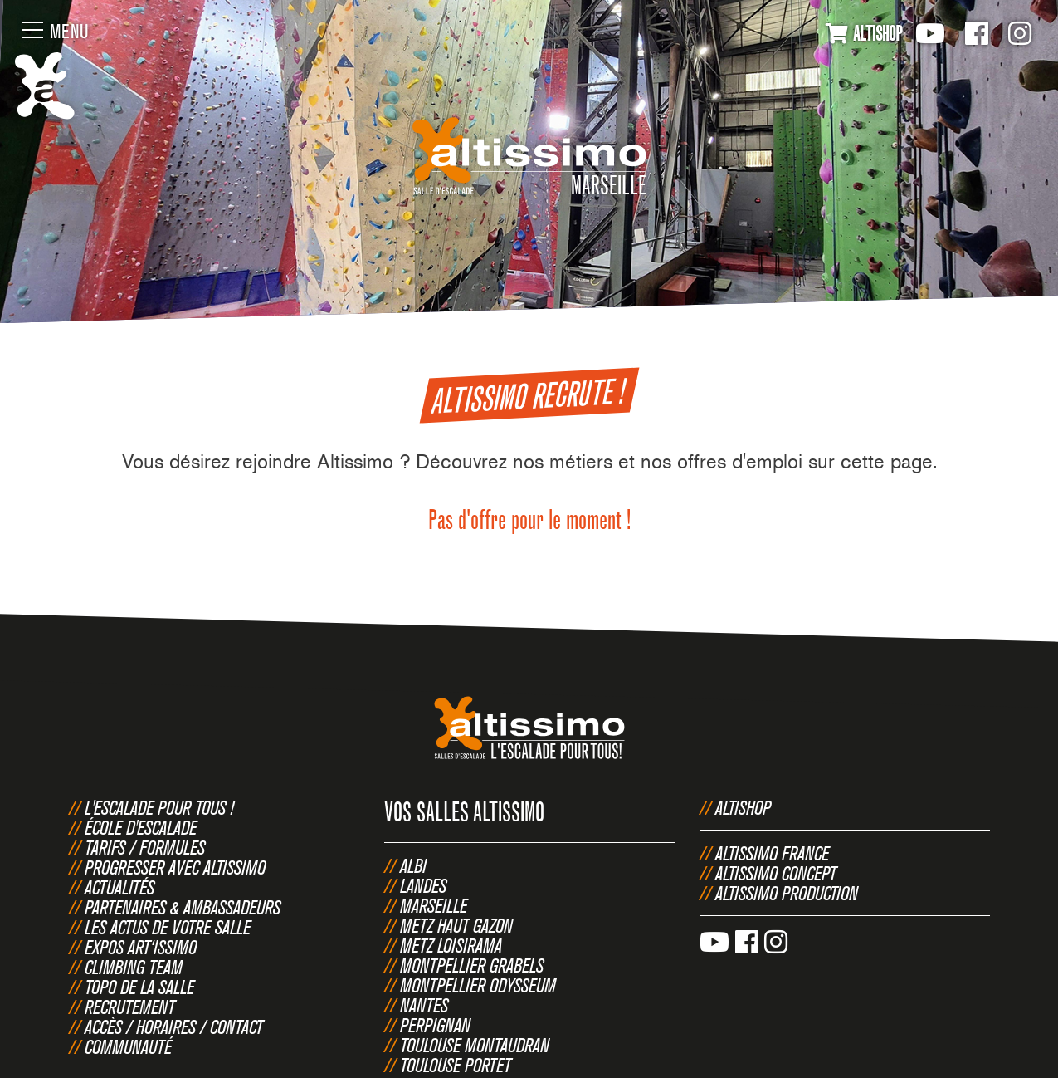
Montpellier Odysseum (478, 985)
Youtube (930, 33)
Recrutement (130, 1006)
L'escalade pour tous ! (159, 807)
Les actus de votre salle (168, 926)
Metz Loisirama (451, 945)
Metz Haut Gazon (456, 925)
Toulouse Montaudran (474, 1044)
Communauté (128, 1046)
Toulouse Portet (455, 1064)
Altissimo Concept (775, 872)
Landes (423, 885)
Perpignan (435, 1024)
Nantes (424, 1004)
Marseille (433, 905)
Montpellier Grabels (472, 965)
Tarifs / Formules (145, 847)
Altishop (743, 807)
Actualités (119, 887)
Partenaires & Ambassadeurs (182, 906)
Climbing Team (134, 966)
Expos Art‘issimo (141, 946)
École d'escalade (141, 827)
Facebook (976, 33)
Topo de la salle (139, 986)
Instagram (1020, 33)
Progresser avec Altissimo (175, 867)
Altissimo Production (786, 892)
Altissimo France (772, 852)
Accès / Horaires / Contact (174, 1026)
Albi (413, 865)
